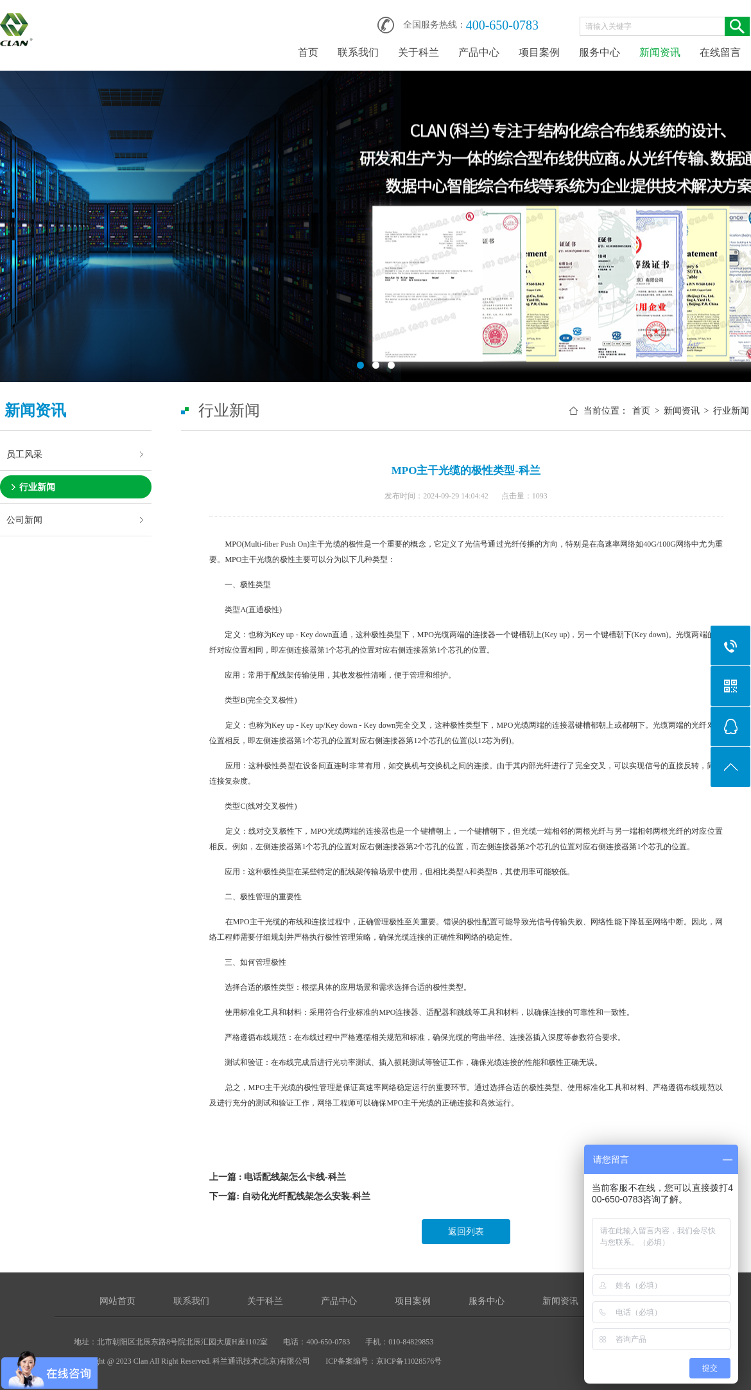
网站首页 (117, 1301)
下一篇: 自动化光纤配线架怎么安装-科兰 (289, 1196)
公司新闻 (24, 520)
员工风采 (24, 454)
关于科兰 (418, 52)
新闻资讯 (659, 52)
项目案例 (539, 52)
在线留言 (720, 52)
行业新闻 (37, 487)
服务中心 (599, 52)
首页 (308, 52)
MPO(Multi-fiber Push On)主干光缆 (283, 544)
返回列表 (466, 1231)
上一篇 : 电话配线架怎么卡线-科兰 (277, 1177)
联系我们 (358, 52)
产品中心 (478, 52)
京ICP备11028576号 (409, 1361)
